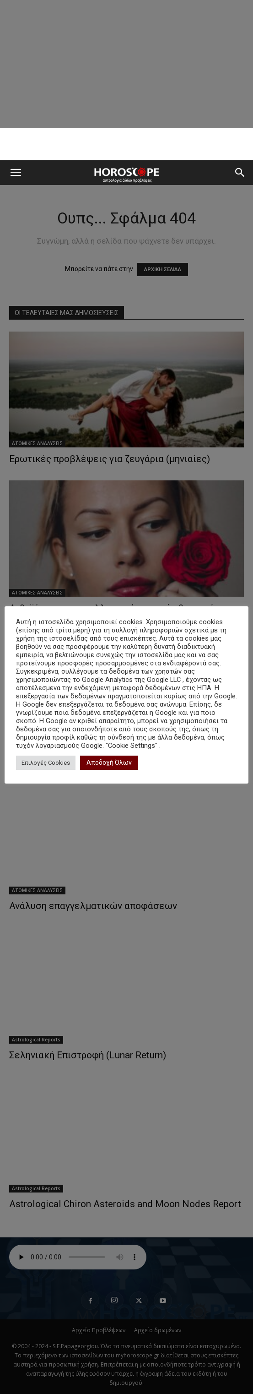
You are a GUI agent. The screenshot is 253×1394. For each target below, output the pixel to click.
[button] (15, 172)
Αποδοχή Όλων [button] (109, 762)
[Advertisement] (127, 144)
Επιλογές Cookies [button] (46, 762)
